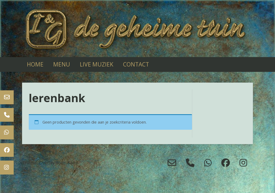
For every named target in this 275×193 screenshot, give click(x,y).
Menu (61, 64)
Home (35, 64)
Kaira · (73, 163)
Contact (136, 64)
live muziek (96, 64)
